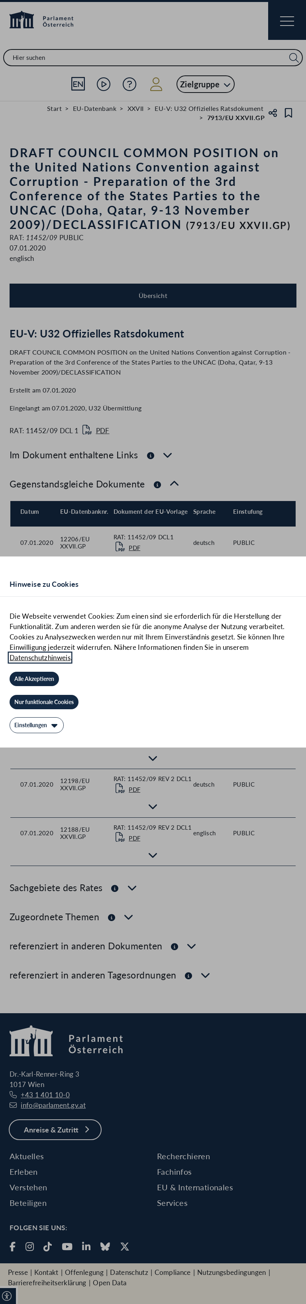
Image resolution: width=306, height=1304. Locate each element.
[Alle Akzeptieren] (34, 679)
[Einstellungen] (37, 725)
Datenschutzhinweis (40, 657)
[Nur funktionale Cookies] (44, 702)
